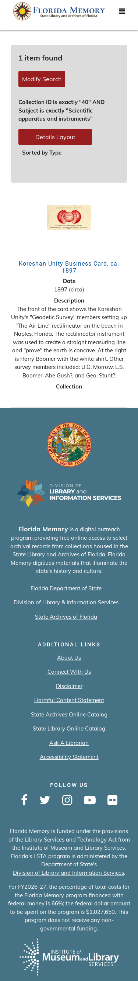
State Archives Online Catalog (69, 714)
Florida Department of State (66, 588)
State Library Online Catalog (69, 728)
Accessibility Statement (69, 756)
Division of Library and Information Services (68, 872)
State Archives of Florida (66, 616)
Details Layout (55, 137)
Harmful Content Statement (69, 700)
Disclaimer (69, 686)
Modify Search (41, 79)
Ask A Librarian (69, 742)
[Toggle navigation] (122, 13)
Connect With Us (69, 671)
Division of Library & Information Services (66, 602)
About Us (69, 657)
